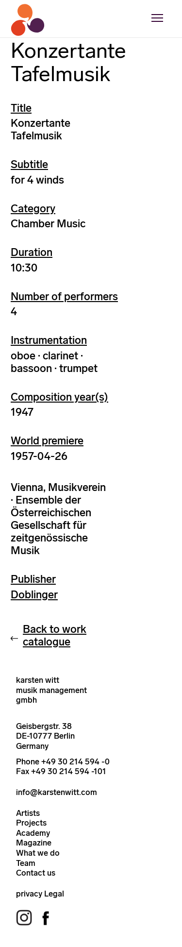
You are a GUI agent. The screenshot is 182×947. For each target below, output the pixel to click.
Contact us (35, 873)
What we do (38, 853)
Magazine (33, 842)
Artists (28, 813)
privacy (29, 893)
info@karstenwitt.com (56, 792)
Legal (54, 893)
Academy (33, 833)
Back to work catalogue (54, 635)
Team (25, 863)
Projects (31, 823)
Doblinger (34, 594)
